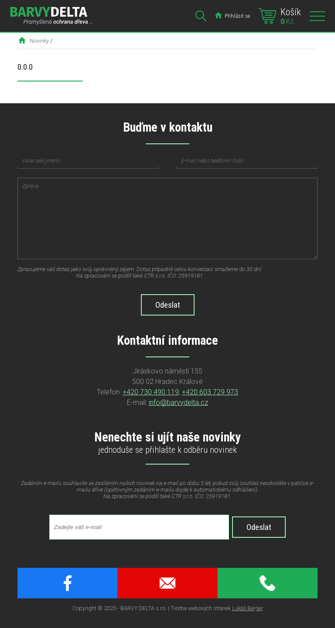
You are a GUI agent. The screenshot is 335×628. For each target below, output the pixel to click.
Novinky (39, 40)
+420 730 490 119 (151, 392)
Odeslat (258, 527)
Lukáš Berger (247, 608)
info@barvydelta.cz (178, 402)
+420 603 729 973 (210, 392)
